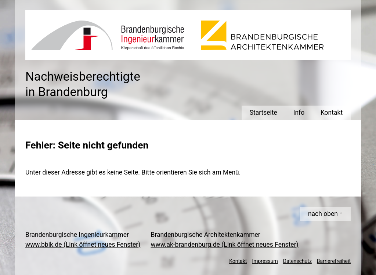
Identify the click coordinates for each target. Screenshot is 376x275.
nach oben (323, 213)
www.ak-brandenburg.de (224, 244)
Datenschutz (297, 261)
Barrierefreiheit (334, 261)
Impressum (265, 261)
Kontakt (238, 261)
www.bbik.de (82, 244)
